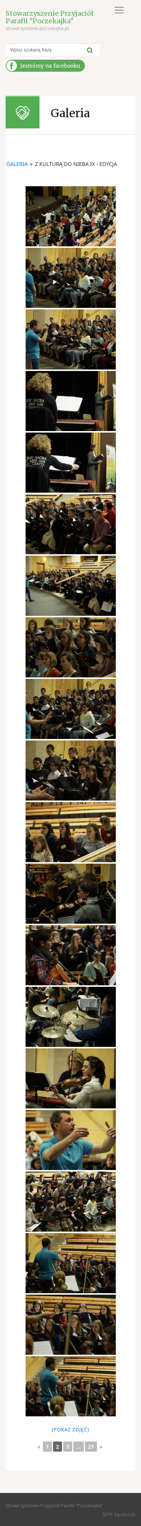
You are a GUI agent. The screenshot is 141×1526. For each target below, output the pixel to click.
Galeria (17, 163)
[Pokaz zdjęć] (70, 1429)
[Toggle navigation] (119, 10)
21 (91, 1446)
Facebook (124, 1514)
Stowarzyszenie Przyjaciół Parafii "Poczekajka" (49, 17)
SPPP (108, 1514)
